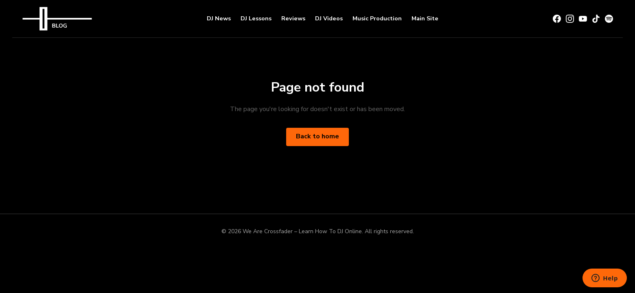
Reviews (293, 18)
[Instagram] (570, 19)
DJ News (219, 18)
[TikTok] (596, 19)
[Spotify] (609, 19)
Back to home (317, 136)
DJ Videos (329, 18)
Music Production (377, 18)
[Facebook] (557, 19)
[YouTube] (583, 19)
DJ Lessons (256, 18)
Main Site (425, 18)
